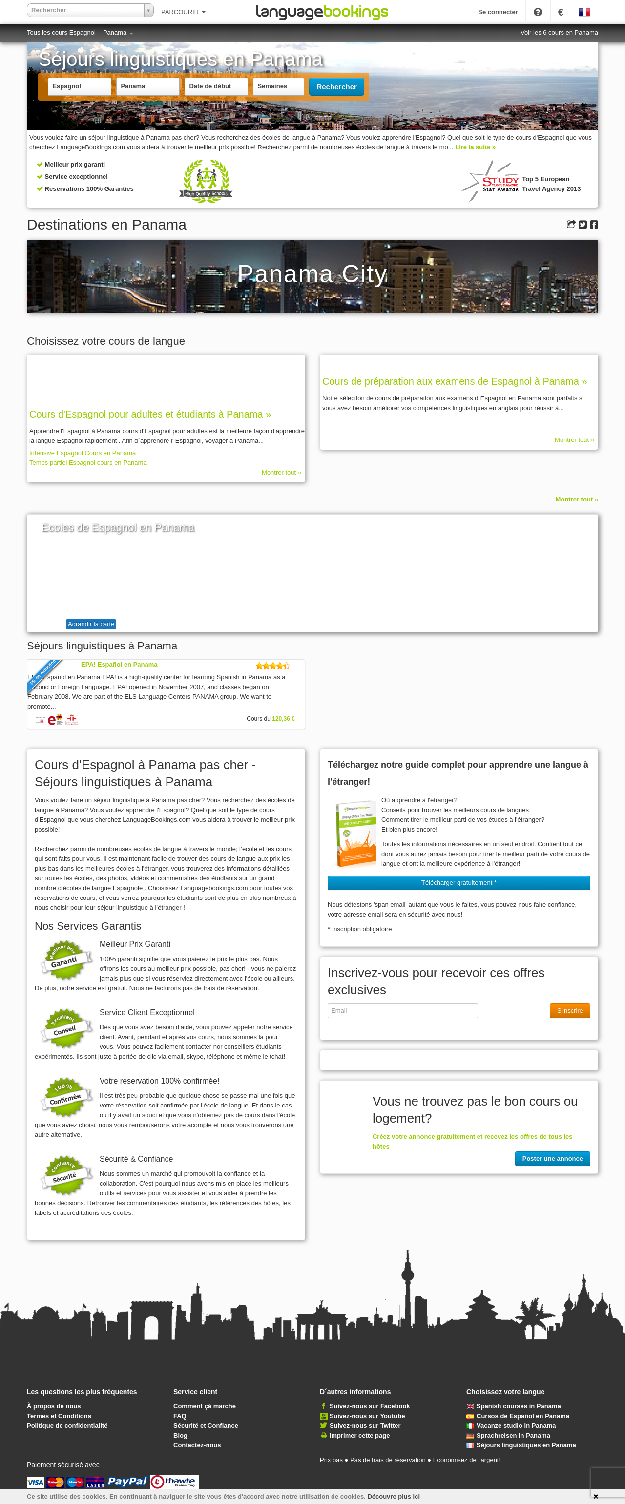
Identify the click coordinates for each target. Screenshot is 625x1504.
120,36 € (283, 718)
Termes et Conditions (59, 1416)
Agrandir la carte (91, 623)
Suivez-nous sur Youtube (367, 1416)
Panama (118, 32)
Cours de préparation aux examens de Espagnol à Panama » (454, 381)
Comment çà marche (204, 1406)
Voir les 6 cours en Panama (559, 32)
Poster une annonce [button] (552, 1158)
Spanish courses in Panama (513, 1406)
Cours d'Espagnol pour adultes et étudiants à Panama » (150, 414)
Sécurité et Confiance (205, 1425)
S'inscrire (570, 1010)
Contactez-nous (197, 1445)
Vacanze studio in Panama (511, 1425)
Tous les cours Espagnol (61, 32)
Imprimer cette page (360, 1435)
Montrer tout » (281, 472)
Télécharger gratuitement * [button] (459, 882)
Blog (180, 1435)
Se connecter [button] (498, 12)
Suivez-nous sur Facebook (370, 1406)
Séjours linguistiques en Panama (521, 1445)
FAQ (180, 1416)
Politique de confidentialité (67, 1425)
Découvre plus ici (393, 1496)
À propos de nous (54, 1406)
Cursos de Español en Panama (517, 1416)
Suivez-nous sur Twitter (365, 1425)
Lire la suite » (475, 147)
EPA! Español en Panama (119, 664)
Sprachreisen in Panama (508, 1435)
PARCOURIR (183, 12)
